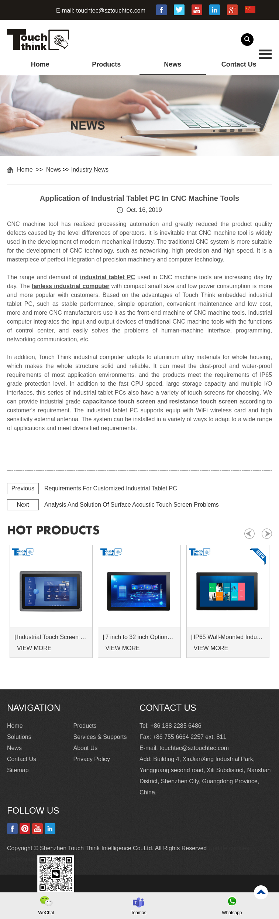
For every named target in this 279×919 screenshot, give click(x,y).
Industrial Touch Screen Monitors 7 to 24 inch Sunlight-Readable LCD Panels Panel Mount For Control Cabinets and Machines (52, 637)
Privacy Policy (91, 759)
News (172, 64)
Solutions (19, 737)
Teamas (138, 912)
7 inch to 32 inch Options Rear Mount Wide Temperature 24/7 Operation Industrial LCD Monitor (140, 637)
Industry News (89, 169)
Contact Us (238, 64)
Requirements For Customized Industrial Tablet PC (110, 488)
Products (106, 64)
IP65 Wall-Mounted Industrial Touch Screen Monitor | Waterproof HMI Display (229, 637)
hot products (53, 530)
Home (40, 64)
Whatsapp (232, 912)
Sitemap (18, 770)
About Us (85, 748)
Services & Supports (100, 737)
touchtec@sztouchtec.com (110, 10)
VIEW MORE (34, 648)
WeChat (46, 912)
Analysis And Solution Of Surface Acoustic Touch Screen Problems (131, 504)
